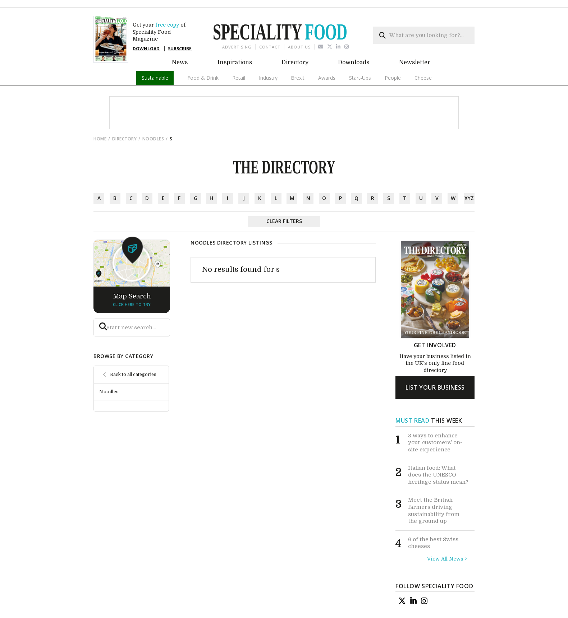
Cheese (423, 77)
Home (99, 139)
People (393, 77)
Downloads (353, 62)
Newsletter (414, 62)
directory (124, 139)
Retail (238, 77)
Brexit (297, 77)
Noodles (153, 139)
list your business (435, 387)
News (180, 62)
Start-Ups (360, 77)
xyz (469, 198)
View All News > (447, 559)
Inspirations (234, 62)
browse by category (123, 356)
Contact (269, 47)
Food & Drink (203, 77)
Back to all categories (133, 374)
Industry (268, 77)
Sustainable (155, 77)
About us (299, 47)
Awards (326, 77)
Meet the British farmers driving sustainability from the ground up (433, 510)
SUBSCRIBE (180, 49)
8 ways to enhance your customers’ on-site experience (435, 442)
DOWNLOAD (146, 49)
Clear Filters (284, 221)
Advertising (237, 47)
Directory (294, 62)
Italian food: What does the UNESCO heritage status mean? (438, 474)
